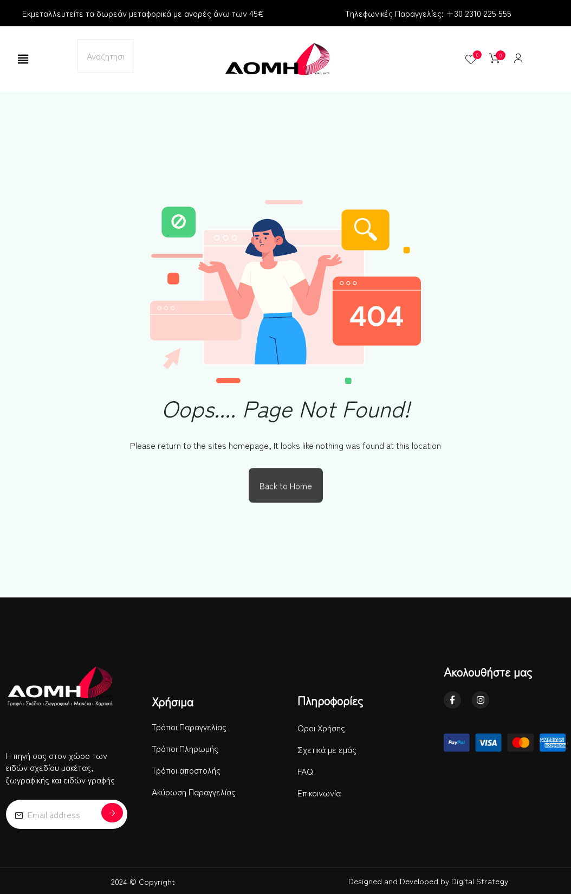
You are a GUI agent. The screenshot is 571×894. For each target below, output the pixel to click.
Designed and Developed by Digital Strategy (428, 880)
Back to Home (285, 486)
